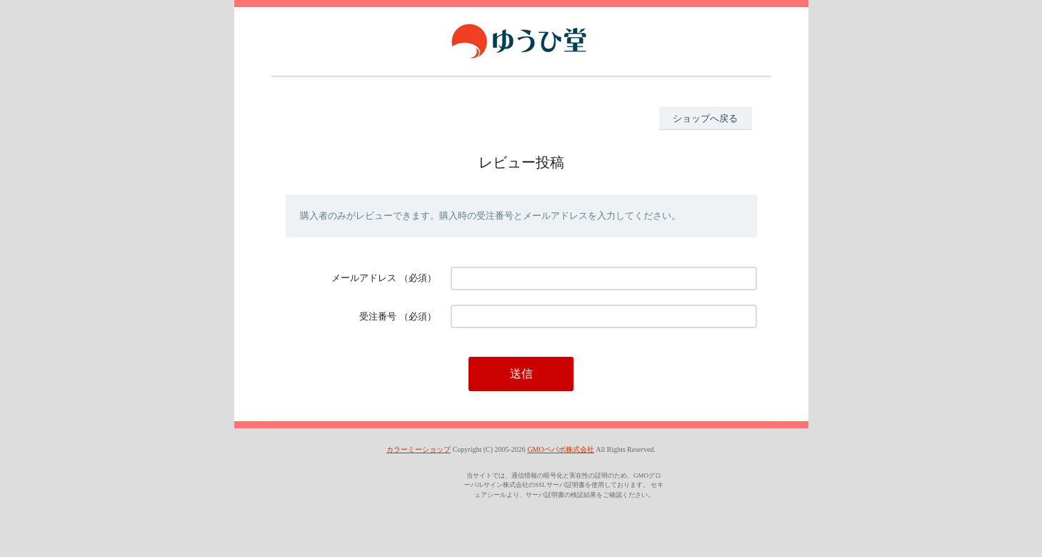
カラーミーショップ (418, 449)
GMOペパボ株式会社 (560, 449)
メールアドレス (363, 277)
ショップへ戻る (705, 118)
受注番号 (377, 316)
